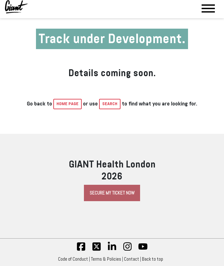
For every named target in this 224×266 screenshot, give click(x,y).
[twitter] (96, 250)
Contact (131, 259)
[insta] (127, 250)
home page (67, 103)
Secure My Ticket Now (112, 193)
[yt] (143, 250)
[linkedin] (112, 250)
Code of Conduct (73, 259)
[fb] (81, 250)
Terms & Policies (106, 259)
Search (109, 103)
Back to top (154, 259)
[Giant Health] (16, 7)
